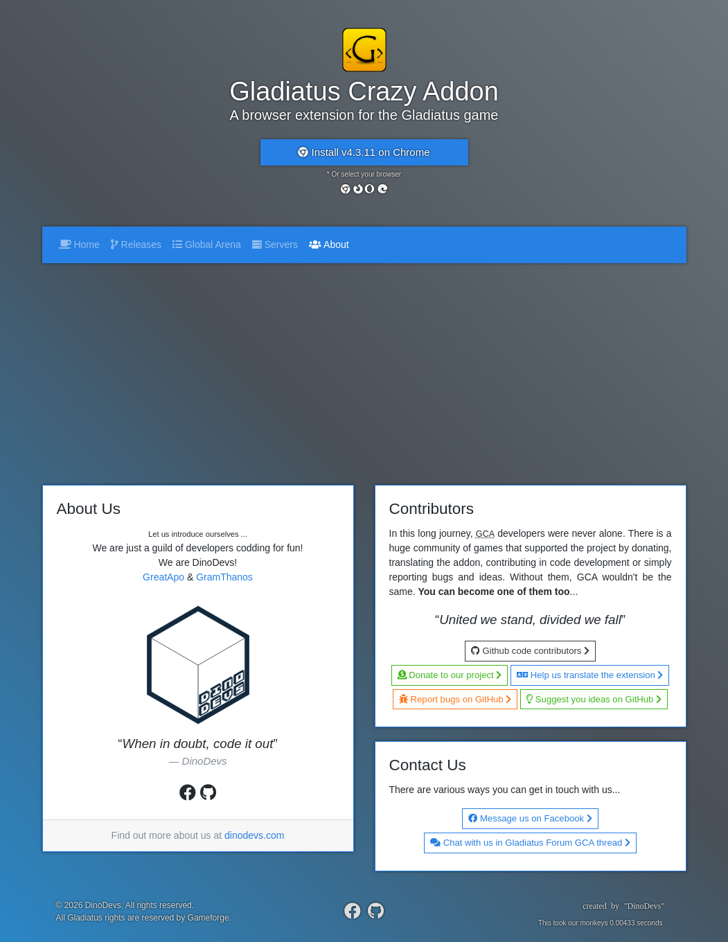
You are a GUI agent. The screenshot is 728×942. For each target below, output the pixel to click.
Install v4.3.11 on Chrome (363, 152)
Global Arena (206, 244)
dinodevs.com (254, 835)
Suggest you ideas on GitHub (594, 699)
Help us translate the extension (590, 675)
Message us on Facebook (530, 818)
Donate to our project (450, 675)
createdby (618, 906)
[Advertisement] (364, 367)
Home (79, 244)
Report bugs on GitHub (455, 699)
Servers (275, 244)
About (332, 243)
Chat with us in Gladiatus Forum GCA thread (530, 842)
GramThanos (224, 577)
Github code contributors (530, 651)
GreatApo (163, 577)
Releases (136, 244)
